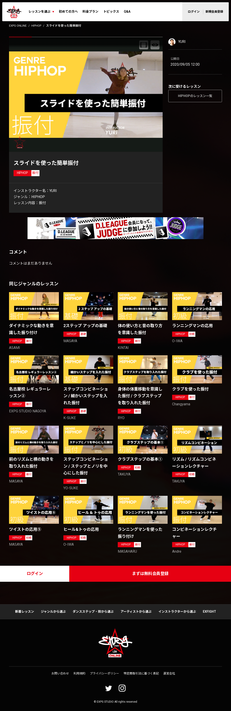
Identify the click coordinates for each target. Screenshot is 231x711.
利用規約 (79, 673)
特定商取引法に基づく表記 (141, 673)
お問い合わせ (60, 673)
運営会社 (169, 673)
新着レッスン (24, 611)
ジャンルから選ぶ (53, 611)
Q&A (127, 11)
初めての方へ (68, 11)
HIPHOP (36, 25)
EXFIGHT (209, 611)
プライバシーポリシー (104, 673)
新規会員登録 (214, 11)
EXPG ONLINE (18, 25)
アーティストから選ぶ (136, 611)
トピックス (111, 11)
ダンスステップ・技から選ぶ (93, 611)
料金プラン (90, 11)
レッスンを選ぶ (39, 11)
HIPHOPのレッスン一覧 (195, 96)
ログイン (194, 11)
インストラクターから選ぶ (177, 611)
